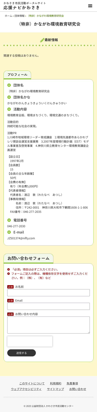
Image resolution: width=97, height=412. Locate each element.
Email (18, 300)
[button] (90, 5)
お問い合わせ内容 (26, 314)
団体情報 (19, 15)
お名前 (19, 287)
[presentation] (29, 341)
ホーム (8, 15)
